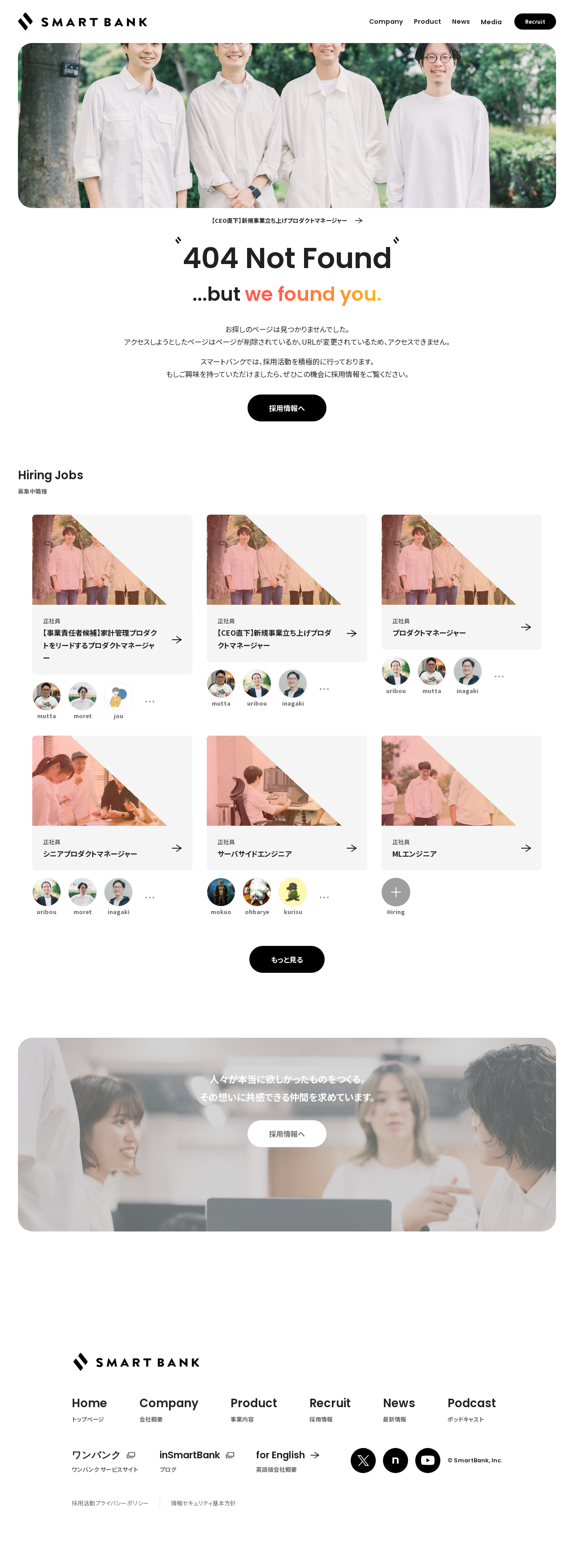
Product (427, 15)
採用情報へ (287, 408)
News (461, 15)
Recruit (535, 15)
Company (386, 15)
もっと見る (287, 959)
